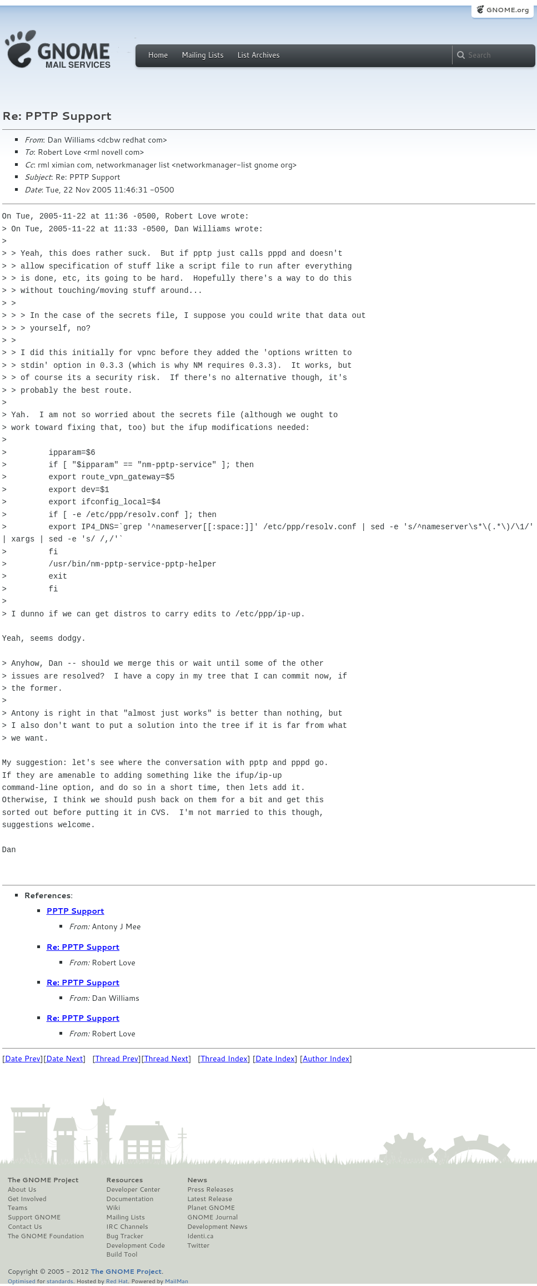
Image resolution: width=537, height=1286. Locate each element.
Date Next (64, 1058)
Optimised (22, 1281)
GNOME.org (507, 9)
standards (60, 1281)
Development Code (135, 1245)
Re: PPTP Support (83, 947)
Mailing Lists (203, 55)
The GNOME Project (43, 1180)
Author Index (326, 1058)
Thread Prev (116, 1058)
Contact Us (25, 1226)
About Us (22, 1189)
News (197, 1180)
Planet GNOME (211, 1207)
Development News (217, 1226)
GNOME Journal (212, 1217)
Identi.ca (200, 1236)
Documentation (129, 1198)
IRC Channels (127, 1226)
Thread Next (166, 1058)
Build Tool (121, 1254)
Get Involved (27, 1198)
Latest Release (209, 1198)
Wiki (113, 1207)
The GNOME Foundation (46, 1236)
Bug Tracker (124, 1236)
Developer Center (133, 1189)
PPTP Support (75, 911)
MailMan (176, 1281)
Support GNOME (34, 1217)
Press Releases (210, 1189)
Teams (18, 1207)
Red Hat (117, 1281)
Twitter (198, 1245)
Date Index (275, 1058)
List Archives (258, 55)
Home (158, 55)
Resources (124, 1180)
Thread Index (224, 1058)
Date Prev (23, 1058)
